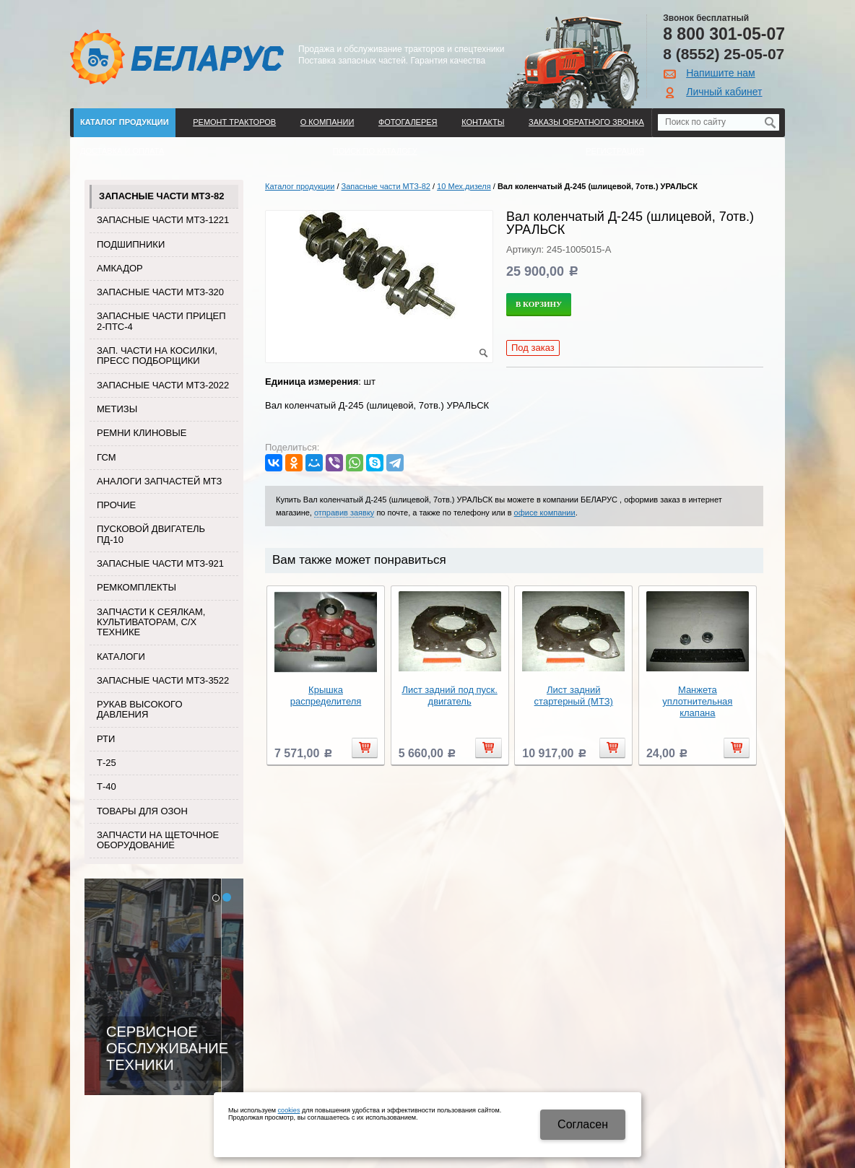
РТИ (106, 738)
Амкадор (120, 268)
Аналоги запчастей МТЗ (159, 481)
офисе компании (545, 512)
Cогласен (582, 1124)
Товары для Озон (142, 811)
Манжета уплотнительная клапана (697, 701)
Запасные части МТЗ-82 (161, 196)
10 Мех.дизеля (464, 186)
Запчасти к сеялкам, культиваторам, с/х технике (151, 622)
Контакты (482, 122)
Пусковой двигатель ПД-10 (151, 533)
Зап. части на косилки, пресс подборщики (157, 355)
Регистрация (615, 151)
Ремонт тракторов (234, 122)
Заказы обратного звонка (586, 122)
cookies (289, 1110)
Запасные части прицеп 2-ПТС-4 (161, 320)
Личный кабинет (724, 91)
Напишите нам (720, 73)
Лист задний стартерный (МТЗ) (573, 695)
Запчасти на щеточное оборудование (158, 839)
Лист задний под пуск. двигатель (449, 695)
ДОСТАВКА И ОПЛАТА (122, 151)
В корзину (539, 304)
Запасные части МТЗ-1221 (163, 219)
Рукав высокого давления (140, 709)
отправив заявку (344, 512)
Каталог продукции (124, 122)
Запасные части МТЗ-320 (160, 292)
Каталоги (121, 656)
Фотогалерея (408, 122)
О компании (327, 122)
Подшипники (131, 244)
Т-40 (106, 786)
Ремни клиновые (141, 432)
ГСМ (106, 457)
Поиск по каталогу (375, 151)
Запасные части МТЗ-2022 (163, 385)
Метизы (117, 409)
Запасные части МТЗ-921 (160, 563)
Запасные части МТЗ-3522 (163, 680)
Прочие (116, 505)
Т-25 (106, 762)
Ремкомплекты (136, 587)
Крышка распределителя (326, 695)
